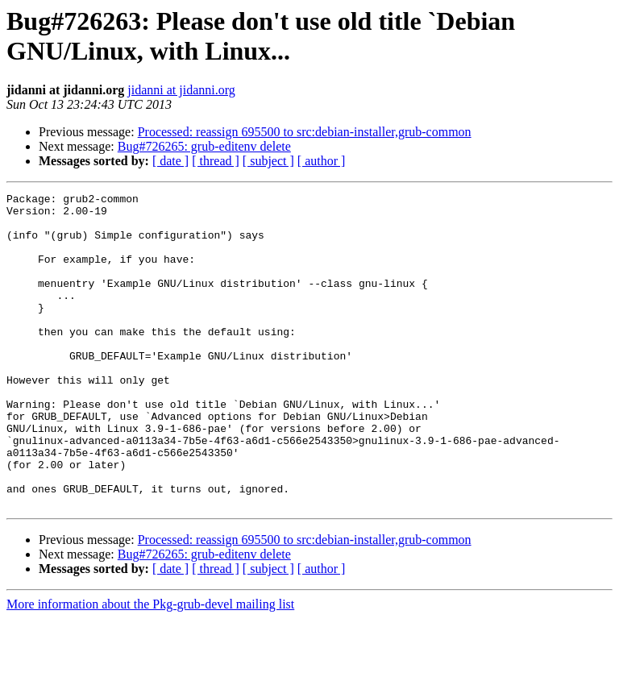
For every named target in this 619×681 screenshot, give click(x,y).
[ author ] (321, 161)
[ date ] (170, 161)
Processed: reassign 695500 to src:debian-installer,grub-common (305, 132)
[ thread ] (215, 161)
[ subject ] (268, 161)
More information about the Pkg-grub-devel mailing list (150, 667)
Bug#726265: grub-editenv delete (204, 146)
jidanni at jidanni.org (181, 90)
